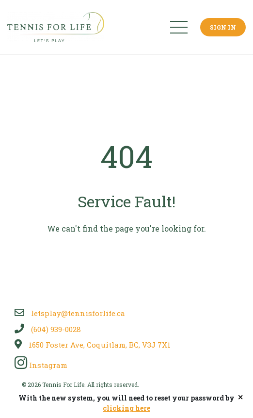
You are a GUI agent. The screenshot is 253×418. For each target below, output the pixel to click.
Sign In (223, 27)
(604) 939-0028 (48, 329)
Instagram (41, 365)
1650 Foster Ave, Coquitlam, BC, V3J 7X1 (93, 345)
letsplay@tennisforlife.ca (70, 313)
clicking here (126, 408)
